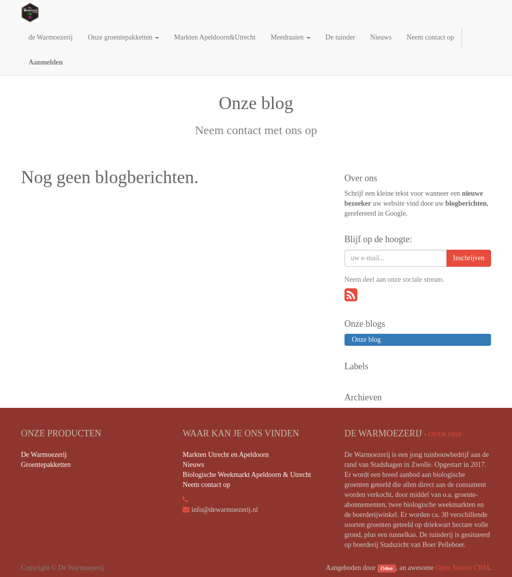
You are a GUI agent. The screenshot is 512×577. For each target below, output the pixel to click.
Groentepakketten (46, 464)
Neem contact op (206, 484)
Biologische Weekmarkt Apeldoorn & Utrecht (246, 474)
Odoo (386, 568)
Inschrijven (468, 258)
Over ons (445, 434)
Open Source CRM (462, 567)
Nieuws (193, 464)
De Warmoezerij (44, 454)
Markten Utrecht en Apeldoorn (225, 454)
